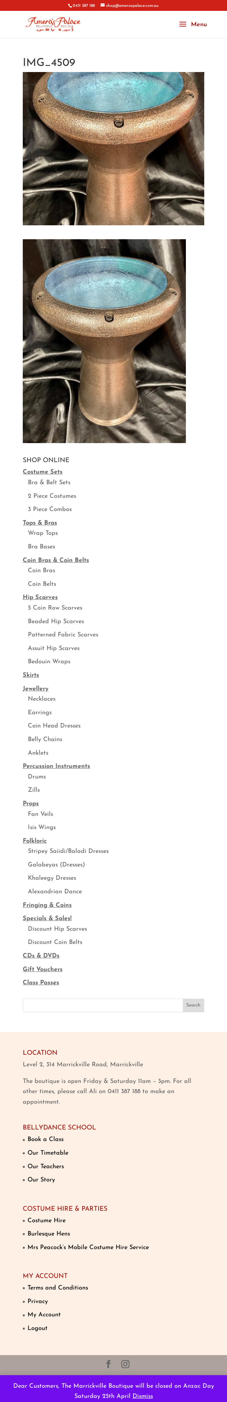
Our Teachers (46, 1166)
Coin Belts (42, 584)
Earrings (40, 712)
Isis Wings (42, 827)
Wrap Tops (43, 533)
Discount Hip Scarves (57, 929)
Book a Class (46, 1139)
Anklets (38, 753)
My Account (44, 1315)
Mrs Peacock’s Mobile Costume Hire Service (88, 1247)
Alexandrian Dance (55, 892)
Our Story (41, 1180)
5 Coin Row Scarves (55, 608)
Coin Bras (41, 570)
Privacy (38, 1301)
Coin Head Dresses (54, 726)
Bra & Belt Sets (49, 482)
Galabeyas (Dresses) (56, 865)
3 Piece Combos (50, 509)
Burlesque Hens (49, 1234)
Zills (34, 790)
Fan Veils (40, 814)
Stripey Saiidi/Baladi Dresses (68, 851)
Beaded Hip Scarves (56, 621)
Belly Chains (45, 739)
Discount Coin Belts (55, 942)
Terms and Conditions (58, 1288)
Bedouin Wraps (49, 662)
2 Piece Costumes (52, 496)
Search (193, 1005)
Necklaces (41, 699)
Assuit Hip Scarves (54, 648)
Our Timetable (48, 1153)
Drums (37, 777)
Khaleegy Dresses (52, 878)
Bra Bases (41, 547)
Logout (38, 1328)
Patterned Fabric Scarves (63, 635)
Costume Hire (47, 1220)
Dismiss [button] (143, 1396)
